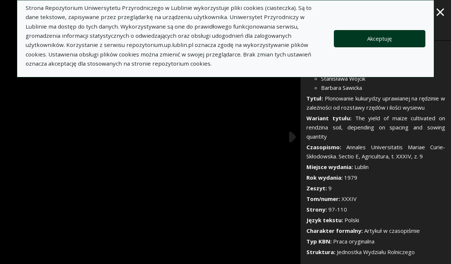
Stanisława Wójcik (343, 78)
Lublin (361, 166)
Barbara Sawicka (341, 87)
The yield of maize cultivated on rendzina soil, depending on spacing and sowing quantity (375, 127)
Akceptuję (379, 38)
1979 (350, 177)
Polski (351, 220)
